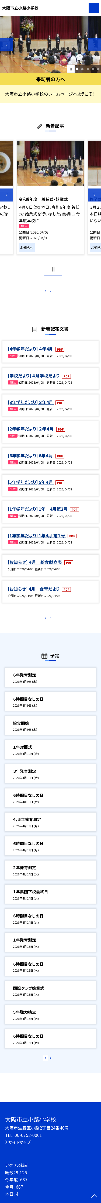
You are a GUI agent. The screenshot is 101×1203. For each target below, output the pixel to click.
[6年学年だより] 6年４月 (31, 461)
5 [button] (98, 69)
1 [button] (77, 69)
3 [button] (87, 69)
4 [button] (93, 69)
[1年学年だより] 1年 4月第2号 (38, 515)
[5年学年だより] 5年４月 (31, 488)
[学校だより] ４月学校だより (34, 381)
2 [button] (82, 69)
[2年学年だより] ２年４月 (31, 435)
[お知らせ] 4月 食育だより (34, 594)
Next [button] (94, 44)
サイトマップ (19, 1142)
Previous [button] (6, 44)
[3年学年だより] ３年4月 (31, 408)
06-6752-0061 (28, 1135)
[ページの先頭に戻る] (94, 1196)
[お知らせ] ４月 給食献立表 (35, 568)
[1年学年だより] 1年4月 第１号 (37, 541)
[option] (50, 44)
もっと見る (48, 292)
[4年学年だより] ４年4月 (31, 354)
